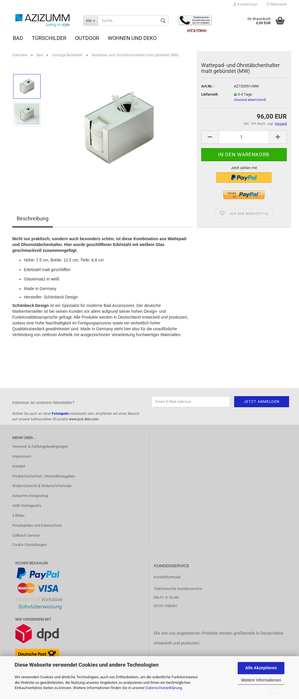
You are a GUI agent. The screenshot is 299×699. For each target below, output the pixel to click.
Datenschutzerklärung (163, 688)
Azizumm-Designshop (30, 495)
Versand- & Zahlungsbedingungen (40, 446)
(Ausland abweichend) (250, 100)
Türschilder (49, 38)
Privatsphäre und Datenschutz (37, 525)
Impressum (21, 456)
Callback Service (26, 535)
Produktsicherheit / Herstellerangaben (43, 476)
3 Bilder (18, 515)
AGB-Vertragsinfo (26, 505)
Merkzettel (276, 4)
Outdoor (87, 38)
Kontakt (18, 466)
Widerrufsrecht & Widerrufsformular (42, 486)
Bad (18, 38)
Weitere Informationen (261, 680)
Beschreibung (32, 218)
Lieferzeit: (209, 94)
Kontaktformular (167, 577)
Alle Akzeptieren (261, 667)
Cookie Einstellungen (29, 544)
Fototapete (60, 414)
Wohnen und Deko (132, 38)
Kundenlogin (245, 4)
